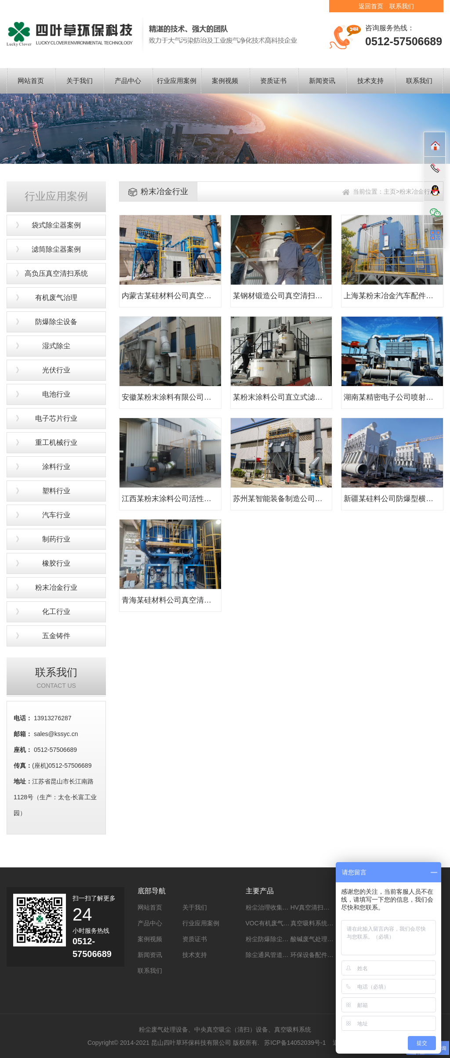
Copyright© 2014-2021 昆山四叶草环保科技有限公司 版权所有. (173, 1042)
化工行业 (56, 611)
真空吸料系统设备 (315, 923)
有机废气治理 (56, 297)
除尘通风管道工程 (270, 954)
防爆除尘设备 (56, 321)
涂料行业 (56, 466)
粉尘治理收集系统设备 (276, 907)
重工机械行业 (56, 442)
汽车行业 (56, 515)
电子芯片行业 (56, 418)
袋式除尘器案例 (56, 225)
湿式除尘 (56, 346)
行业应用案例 (176, 80)
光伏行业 (56, 370)
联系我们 (401, 6)
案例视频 (225, 80)
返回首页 (371, 6)
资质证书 (273, 80)
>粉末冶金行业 (416, 191)
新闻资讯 (322, 80)
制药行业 (56, 539)
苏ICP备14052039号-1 (295, 1042)
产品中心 (128, 80)
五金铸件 (56, 635)
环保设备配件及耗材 (318, 954)
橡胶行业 (56, 563)
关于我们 (79, 80)
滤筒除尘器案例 (56, 249)
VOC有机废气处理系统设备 (283, 923)
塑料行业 (56, 491)
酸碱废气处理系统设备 (321, 938)
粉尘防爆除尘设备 (270, 938)
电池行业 (56, 394)
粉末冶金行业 (56, 587)
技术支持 (370, 80)
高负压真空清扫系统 (56, 273)
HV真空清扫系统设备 (319, 907)
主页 (390, 191)
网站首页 (31, 80)
